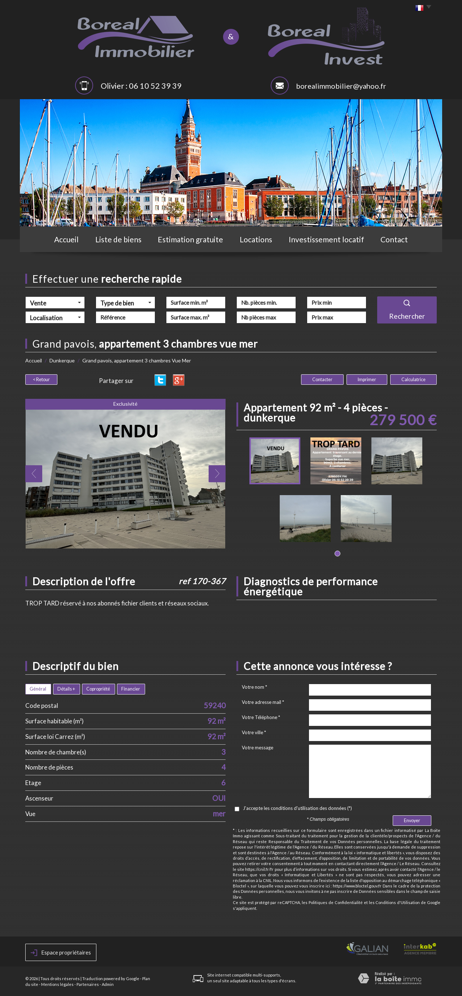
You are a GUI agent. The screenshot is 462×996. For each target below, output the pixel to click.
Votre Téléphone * (261, 717)
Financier (130, 689)
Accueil (66, 239)
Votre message (257, 747)
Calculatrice (413, 379)
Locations (256, 239)
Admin (108, 984)
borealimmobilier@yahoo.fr (341, 85)
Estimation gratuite (190, 239)
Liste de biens (118, 239)
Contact (394, 239)
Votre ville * (254, 732)
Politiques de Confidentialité (336, 902)
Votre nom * (254, 687)
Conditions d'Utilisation (397, 902)
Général (38, 689)
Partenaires (88, 984)
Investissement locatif (326, 239)
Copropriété (98, 689)
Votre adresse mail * (263, 702)
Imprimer (367, 379)
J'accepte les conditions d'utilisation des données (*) (297, 808)
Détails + (66, 689)
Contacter (322, 379)
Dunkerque (62, 360)
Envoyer (412, 820)
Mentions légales (57, 984)
